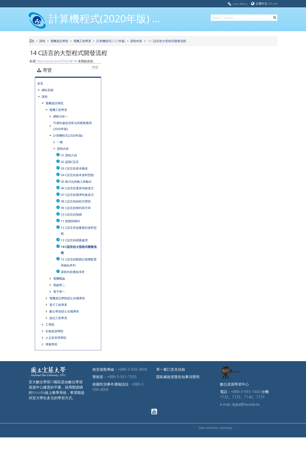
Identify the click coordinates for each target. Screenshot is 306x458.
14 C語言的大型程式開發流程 (166, 41)
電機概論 (244, 299)
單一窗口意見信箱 (170, 389)
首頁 (225, 68)
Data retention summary (215, 448)
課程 (230, 81)
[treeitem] (248, 68)
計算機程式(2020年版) (253, 120)
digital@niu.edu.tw (245, 424)
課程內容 (248, 133)
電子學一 (244, 312)
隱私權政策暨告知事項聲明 (178, 397)
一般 (245, 127)
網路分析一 (245, 101)
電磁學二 (244, 306)
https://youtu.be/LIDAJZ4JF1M (57, 61)
